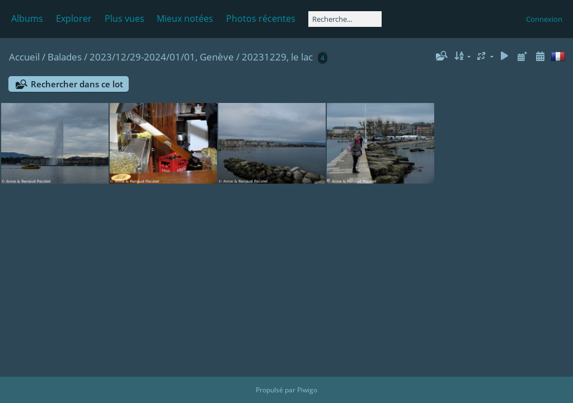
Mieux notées (185, 18)
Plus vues (124, 18)
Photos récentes (260, 18)
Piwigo (307, 390)
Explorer (74, 18)
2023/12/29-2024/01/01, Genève (162, 56)
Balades (65, 56)
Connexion (544, 19)
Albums (27, 18)
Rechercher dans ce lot (77, 84)
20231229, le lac (277, 56)
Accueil (24, 56)
